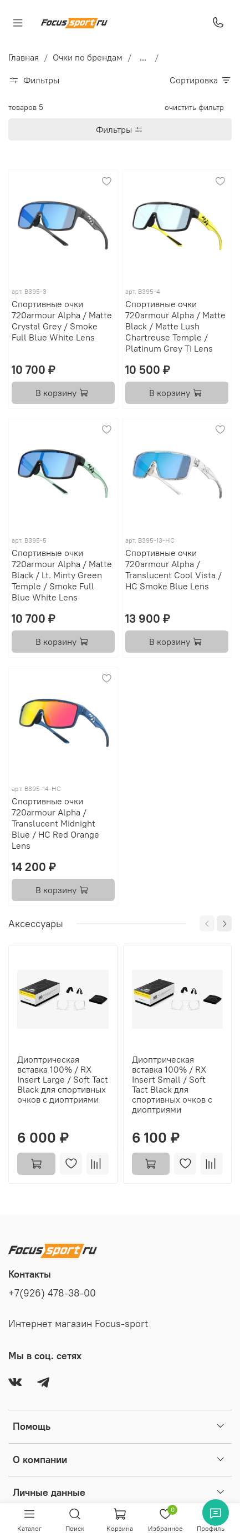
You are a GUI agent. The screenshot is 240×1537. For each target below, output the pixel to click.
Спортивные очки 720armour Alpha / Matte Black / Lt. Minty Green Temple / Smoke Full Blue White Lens (62, 575)
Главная (23, 57)
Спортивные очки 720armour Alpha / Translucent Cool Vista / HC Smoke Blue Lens (173, 569)
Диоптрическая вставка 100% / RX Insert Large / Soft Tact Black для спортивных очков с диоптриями (62, 1079)
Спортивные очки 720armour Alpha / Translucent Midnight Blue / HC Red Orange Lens (55, 823)
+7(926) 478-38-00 (52, 1293)
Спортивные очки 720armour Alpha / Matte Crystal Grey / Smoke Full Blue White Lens (62, 320)
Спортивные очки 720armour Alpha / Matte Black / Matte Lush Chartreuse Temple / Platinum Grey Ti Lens (175, 326)
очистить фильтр (194, 107)
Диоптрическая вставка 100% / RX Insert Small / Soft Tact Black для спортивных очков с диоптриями (172, 1084)
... (143, 57)
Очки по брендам (87, 57)
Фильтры (124, 129)
